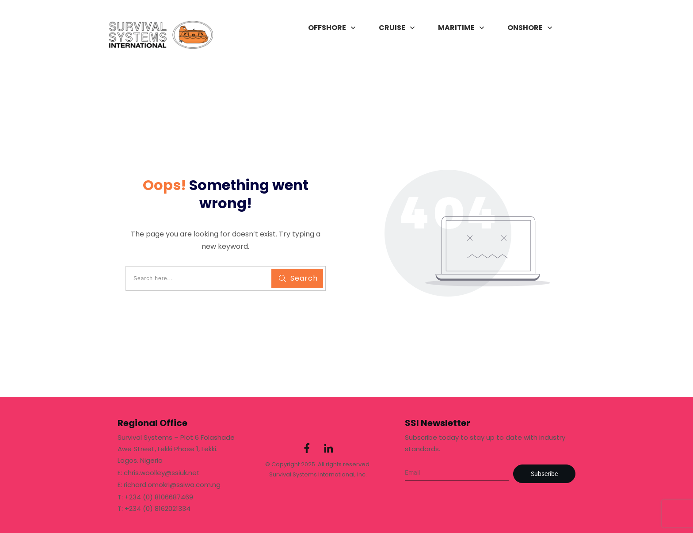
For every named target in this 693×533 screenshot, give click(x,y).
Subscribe (544, 473)
